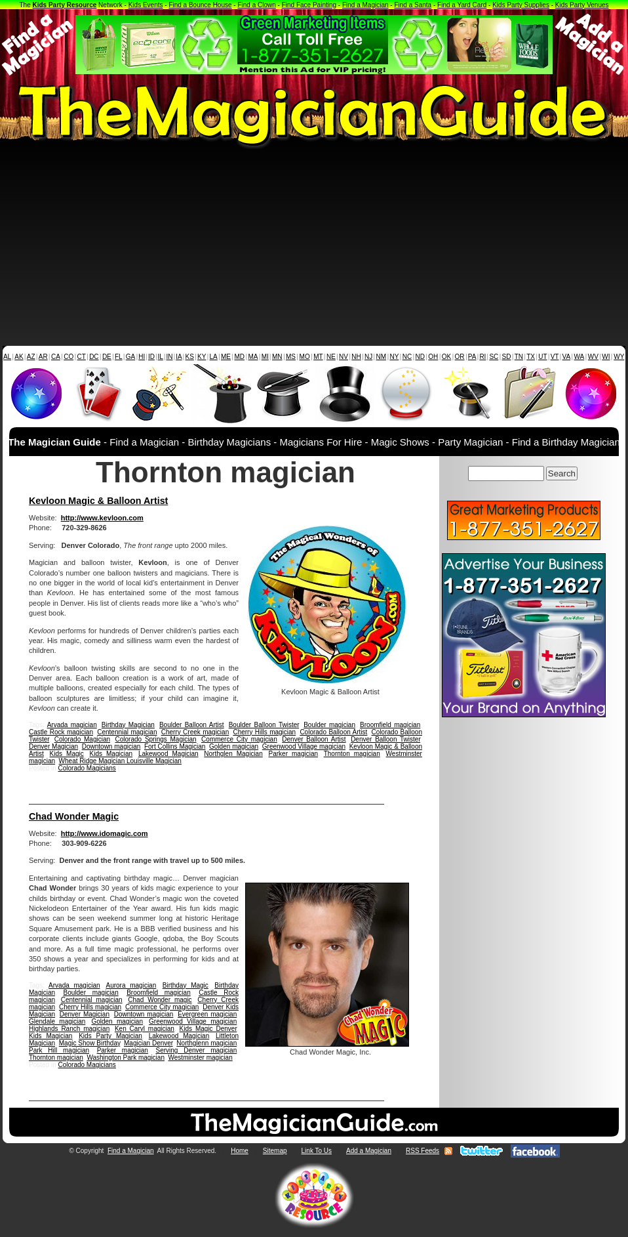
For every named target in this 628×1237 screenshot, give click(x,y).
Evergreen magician (207, 1014)
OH (433, 356)
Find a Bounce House (199, 5)
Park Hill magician (59, 1050)
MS (291, 356)
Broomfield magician (390, 724)
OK (446, 356)
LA (214, 356)
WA (579, 356)
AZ (31, 356)
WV (593, 356)
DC (93, 356)
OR (460, 356)
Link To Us (317, 1150)
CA (55, 356)
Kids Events (145, 5)
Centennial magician (127, 732)
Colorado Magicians (86, 768)
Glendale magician (57, 1021)
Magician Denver (148, 1043)
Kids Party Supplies (520, 5)
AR (43, 356)
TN (519, 356)
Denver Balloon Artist (313, 739)
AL (7, 356)
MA (253, 356)
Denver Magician (53, 746)
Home (239, 1150)
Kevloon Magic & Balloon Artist (98, 500)
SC (493, 356)
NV (343, 356)
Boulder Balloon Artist (191, 724)
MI (265, 356)
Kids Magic (67, 753)
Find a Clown (256, 5)
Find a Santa (412, 5)
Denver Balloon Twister (385, 739)
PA (472, 356)
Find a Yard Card (461, 5)
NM (381, 356)
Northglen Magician (233, 753)
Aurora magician (131, 985)
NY (394, 356)
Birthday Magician (128, 724)
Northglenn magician (206, 1043)
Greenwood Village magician (303, 746)
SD (506, 356)
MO (305, 356)
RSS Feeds (422, 1150)
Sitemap (275, 1150)
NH (356, 356)
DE (106, 356)
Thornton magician (352, 753)
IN (169, 356)
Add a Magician (368, 1150)
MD (240, 356)
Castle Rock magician (61, 732)
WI (606, 356)
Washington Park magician (126, 1057)
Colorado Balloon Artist (333, 732)
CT (81, 356)
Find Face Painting (309, 5)
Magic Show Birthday (90, 1043)
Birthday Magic (185, 985)
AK (18, 356)
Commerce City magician (239, 739)
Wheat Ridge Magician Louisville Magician (120, 761)
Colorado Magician (82, 739)
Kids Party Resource (65, 5)
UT (542, 356)
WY (619, 356)
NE (331, 356)
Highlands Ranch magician (69, 1028)
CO (68, 356)
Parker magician (294, 753)
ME (226, 356)
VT (555, 356)
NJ (368, 356)
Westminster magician (200, 1057)
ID (151, 356)
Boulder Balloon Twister (264, 724)
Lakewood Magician (168, 753)
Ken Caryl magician (144, 1028)
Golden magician (233, 746)
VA (566, 356)
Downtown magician (111, 746)
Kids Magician (111, 753)
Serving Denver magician (196, 1050)
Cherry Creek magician (195, 732)
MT (318, 356)
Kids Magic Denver (208, 1028)
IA (179, 356)
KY (201, 356)
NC (407, 356)
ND (420, 356)
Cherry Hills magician (264, 732)
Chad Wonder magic (159, 999)
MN (277, 356)
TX (530, 356)
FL (119, 356)
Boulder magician (329, 724)
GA (130, 356)
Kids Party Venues (582, 5)
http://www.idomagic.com (104, 833)
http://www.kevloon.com (102, 518)
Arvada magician (72, 724)
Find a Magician (365, 5)
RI (482, 356)
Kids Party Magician (110, 1035)
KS (190, 356)
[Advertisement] (314, 247)
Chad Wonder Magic (74, 816)
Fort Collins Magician (175, 746)
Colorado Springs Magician (156, 739)
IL (160, 356)
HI (141, 356)
